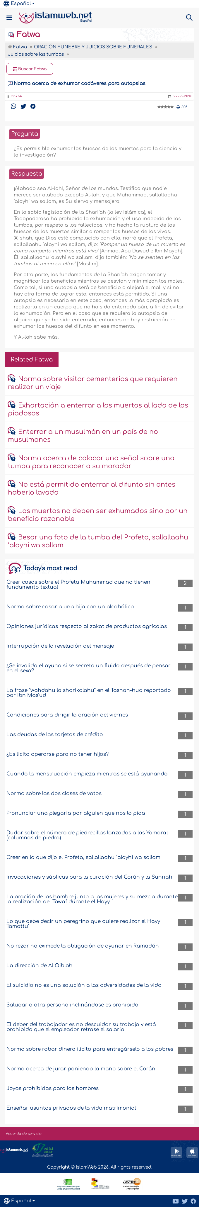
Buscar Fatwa (30, 69)
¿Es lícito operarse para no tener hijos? (57, 754)
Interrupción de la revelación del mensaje (60, 646)
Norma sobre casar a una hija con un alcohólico (70, 607)
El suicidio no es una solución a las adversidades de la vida (84, 985)
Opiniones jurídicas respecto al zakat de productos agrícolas (86, 626)
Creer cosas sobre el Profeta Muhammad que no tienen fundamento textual (78, 584)
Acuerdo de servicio (24, 1134)
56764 (16, 96)
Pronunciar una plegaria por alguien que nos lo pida (75, 813)
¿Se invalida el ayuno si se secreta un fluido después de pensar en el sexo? (88, 668)
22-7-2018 (183, 96)
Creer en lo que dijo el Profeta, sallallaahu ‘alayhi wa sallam (83, 857)
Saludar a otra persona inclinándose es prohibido (72, 1005)
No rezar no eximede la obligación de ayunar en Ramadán (82, 946)
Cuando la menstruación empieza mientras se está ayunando (87, 774)
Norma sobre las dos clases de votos (54, 793)
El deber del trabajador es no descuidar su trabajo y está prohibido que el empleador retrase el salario (81, 1027)
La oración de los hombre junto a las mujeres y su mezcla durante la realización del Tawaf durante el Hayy (92, 899)
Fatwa (24, 34)
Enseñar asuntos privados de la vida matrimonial (71, 1108)
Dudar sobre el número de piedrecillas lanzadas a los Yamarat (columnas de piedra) (87, 835)
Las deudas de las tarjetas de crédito (54, 734)
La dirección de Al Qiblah (39, 965)
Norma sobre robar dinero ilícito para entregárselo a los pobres (89, 1049)
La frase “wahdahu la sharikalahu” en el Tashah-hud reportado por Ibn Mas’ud (88, 692)
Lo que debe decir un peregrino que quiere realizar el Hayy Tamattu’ (83, 924)
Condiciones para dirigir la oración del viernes (67, 715)
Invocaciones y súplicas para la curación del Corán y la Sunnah (89, 877)
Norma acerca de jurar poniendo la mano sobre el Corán (80, 1069)
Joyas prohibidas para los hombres (52, 1088)
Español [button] (17, 3)
